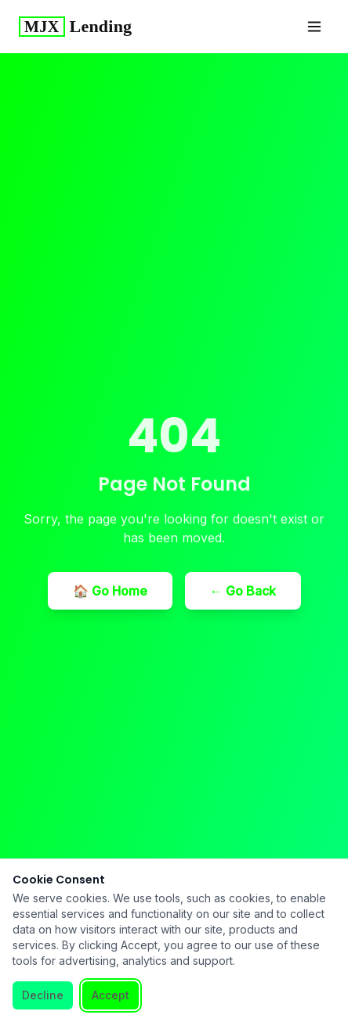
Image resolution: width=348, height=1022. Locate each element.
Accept (110, 995)
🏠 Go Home (110, 591)
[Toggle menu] (314, 26)
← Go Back (243, 591)
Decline (42, 995)
